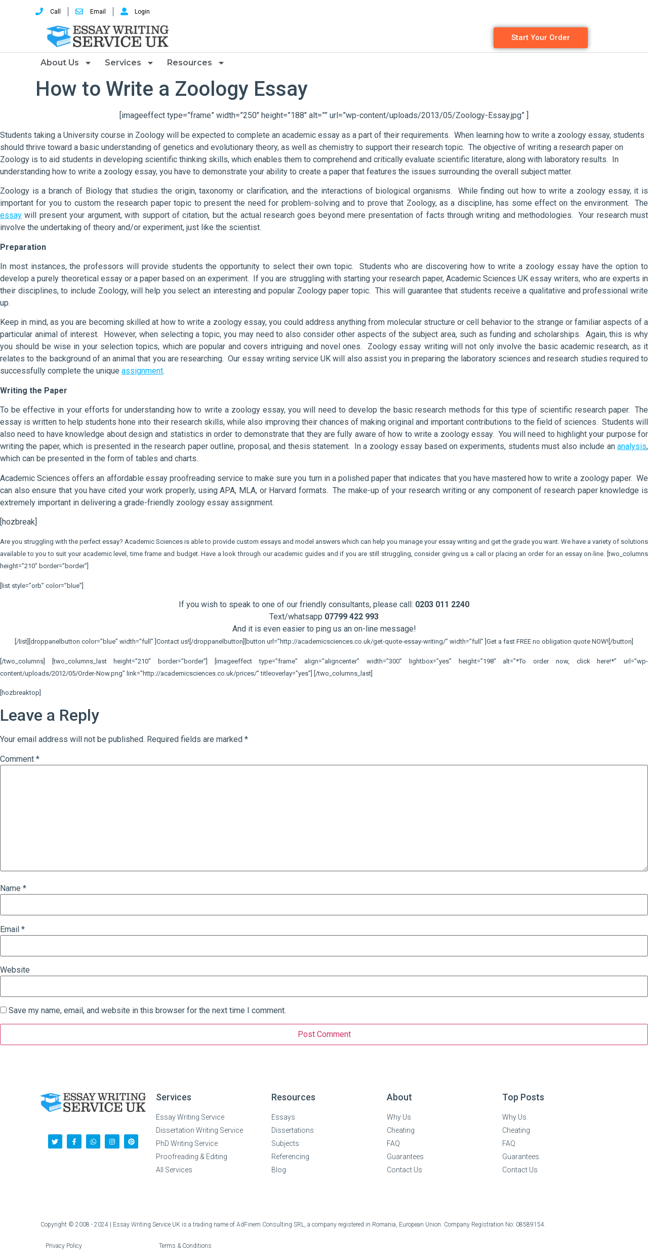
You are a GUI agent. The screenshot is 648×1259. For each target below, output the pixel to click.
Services (129, 63)
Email (12, 929)
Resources (196, 63)
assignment (142, 371)
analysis (631, 446)
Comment (19, 759)
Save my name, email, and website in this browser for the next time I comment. (147, 1011)
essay (11, 215)
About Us (66, 63)
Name (13, 888)
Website (15, 970)
